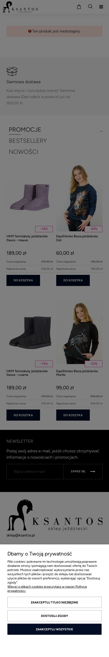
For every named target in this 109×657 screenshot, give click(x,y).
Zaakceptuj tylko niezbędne (54, 602)
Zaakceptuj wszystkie (54, 629)
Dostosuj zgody (54, 616)
